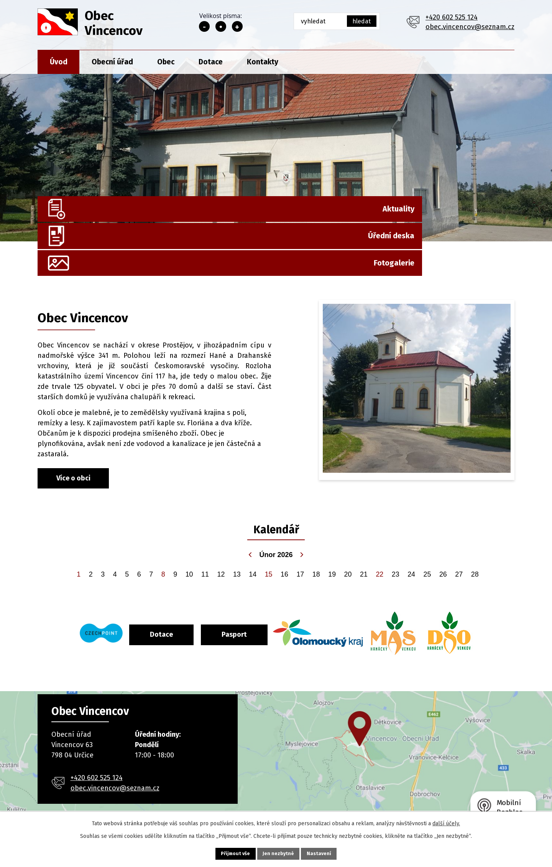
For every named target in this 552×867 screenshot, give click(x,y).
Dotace (211, 61)
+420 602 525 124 (452, 17)
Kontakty (262, 61)
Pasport (265, 599)
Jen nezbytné (279, 852)
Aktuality (138, 218)
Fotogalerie (478, 218)
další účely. (446, 821)
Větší (237, 26)
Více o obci (73, 443)
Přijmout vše (224, 852)
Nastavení (331, 852)
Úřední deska (301, 218)
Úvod (58, 61)
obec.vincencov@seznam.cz (470, 27)
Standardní (220, 26)
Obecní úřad (112, 61)
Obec (165, 61)
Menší (204, 26)
